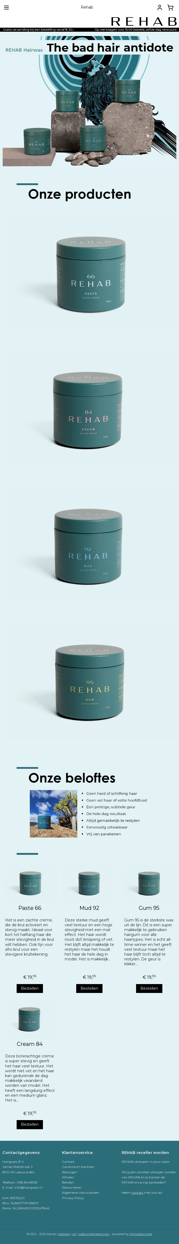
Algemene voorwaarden (80, 1193)
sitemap (64, 1234)
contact (137, 1193)
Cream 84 (30, 1044)
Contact (68, 1162)
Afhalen (68, 1177)
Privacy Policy (73, 1198)
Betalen (68, 1182)
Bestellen (30, 988)
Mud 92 (89, 908)
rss (74, 1234)
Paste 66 (29, 908)
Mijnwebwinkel (141, 1234)
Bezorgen (69, 1172)
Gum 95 (149, 908)
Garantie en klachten (78, 1167)
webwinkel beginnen (93, 1234)
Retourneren (72, 1187)
